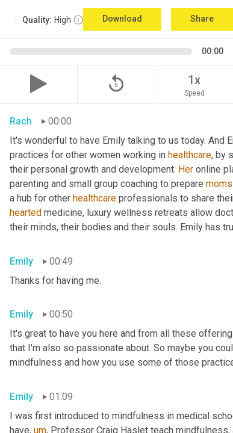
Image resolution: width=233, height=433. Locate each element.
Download (122, 18)
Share (202, 18)
